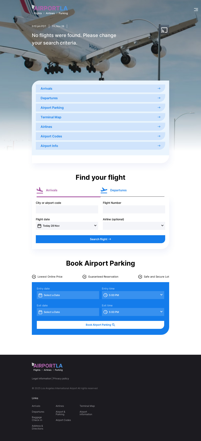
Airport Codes (100, 136)
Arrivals (100, 88)
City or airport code (48, 202)
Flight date (43, 219)
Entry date (43, 288)
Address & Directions (37, 427)
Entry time (108, 288)
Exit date (42, 305)
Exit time (107, 305)
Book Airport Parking (100, 324)
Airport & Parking (60, 413)
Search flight (100, 239)
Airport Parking (100, 108)
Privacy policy (61, 378)
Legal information (41, 378)
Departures (100, 98)
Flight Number (112, 202)
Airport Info (100, 146)
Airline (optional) (113, 219)
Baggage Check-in (37, 419)
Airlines (100, 127)
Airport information (86, 413)
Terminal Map (100, 117)
